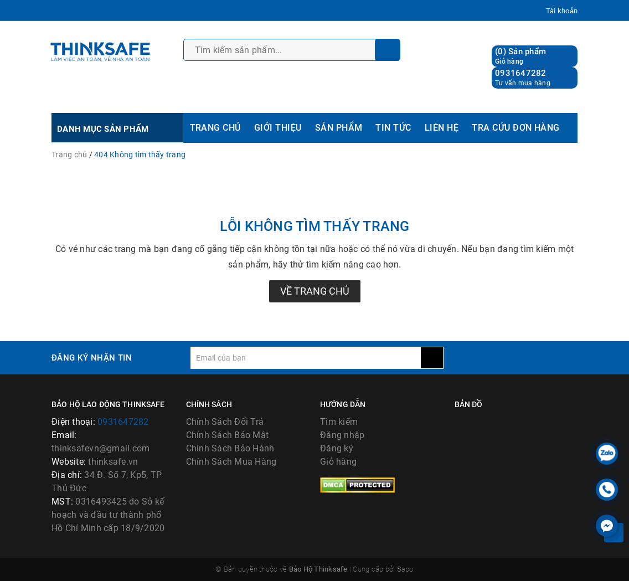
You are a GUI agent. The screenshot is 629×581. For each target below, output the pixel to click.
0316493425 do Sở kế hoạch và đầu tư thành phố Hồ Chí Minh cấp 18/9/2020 (107, 514)
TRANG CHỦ (215, 127)
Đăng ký (336, 448)
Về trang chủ (314, 291)
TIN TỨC (393, 127)
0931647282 (520, 73)
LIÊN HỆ (441, 127)
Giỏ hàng (338, 461)
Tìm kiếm (339, 422)
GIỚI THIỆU (278, 127)
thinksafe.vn (113, 461)
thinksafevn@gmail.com (100, 448)
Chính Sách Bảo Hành (230, 448)
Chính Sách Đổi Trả (225, 422)
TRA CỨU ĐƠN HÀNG (516, 127)
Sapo (405, 569)
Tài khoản (562, 11)
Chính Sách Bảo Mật (227, 435)
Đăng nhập (342, 435)
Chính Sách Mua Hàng (231, 461)
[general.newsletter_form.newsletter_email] (305, 358)
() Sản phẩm (520, 56)
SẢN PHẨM (339, 127)
